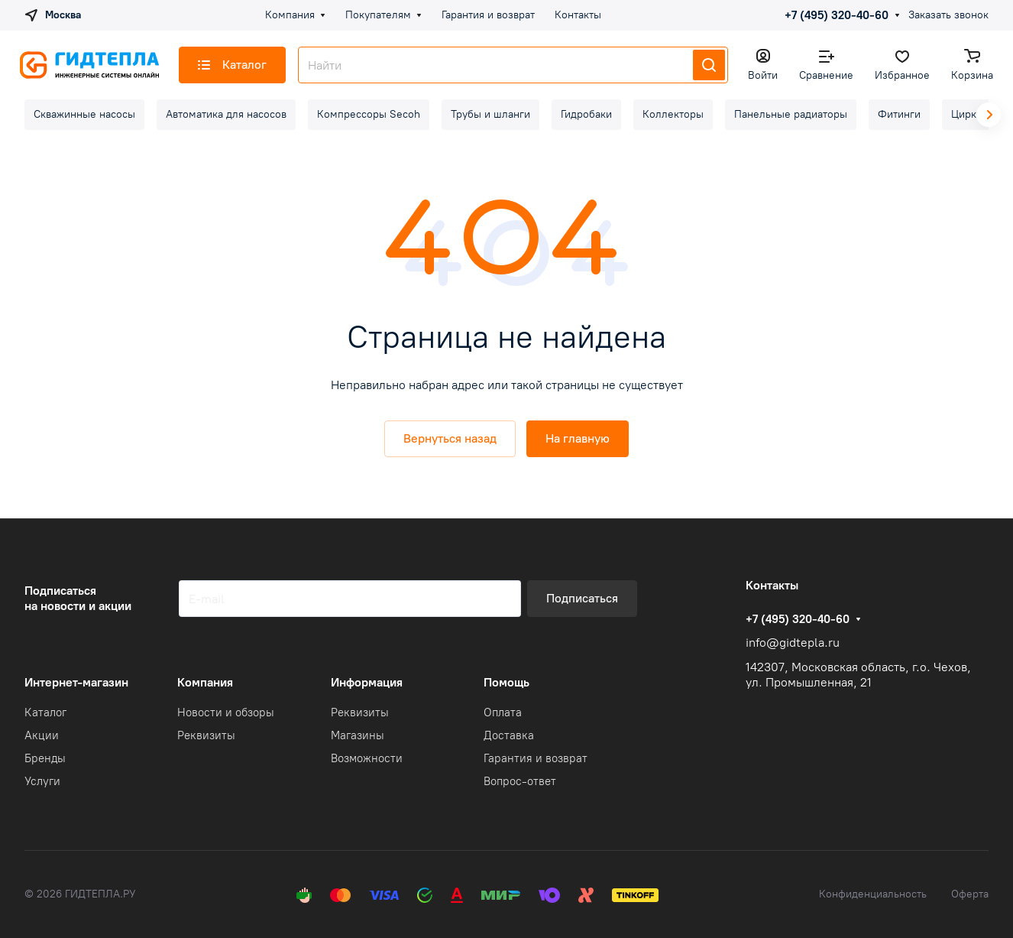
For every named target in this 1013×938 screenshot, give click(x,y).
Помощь (506, 682)
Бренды (45, 758)
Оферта (970, 894)
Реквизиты (206, 735)
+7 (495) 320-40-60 (836, 15)
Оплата (503, 712)
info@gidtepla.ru (793, 642)
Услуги (42, 781)
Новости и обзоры (225, 712)
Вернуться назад (450, 438)
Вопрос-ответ (520, 781)
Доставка (509, 735)
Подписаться (582, 598)
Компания (205, 682)
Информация (367, 682)
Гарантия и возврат (535, 758)
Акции (41, 735)
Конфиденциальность (873, 894)
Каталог (45, 712)
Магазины (357, 735)
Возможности (367, 758)
